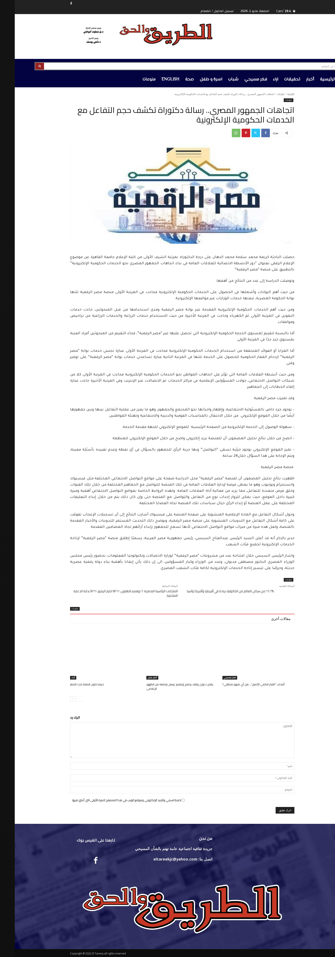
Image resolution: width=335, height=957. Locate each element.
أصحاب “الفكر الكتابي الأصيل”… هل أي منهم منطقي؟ (238, 684)
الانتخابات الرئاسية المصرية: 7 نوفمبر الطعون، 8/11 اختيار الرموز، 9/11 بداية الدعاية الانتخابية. (111, 593)
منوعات (266, 94)
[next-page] (58, 698)
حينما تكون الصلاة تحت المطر (72, 684)
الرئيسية (276, 94)
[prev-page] (65, 698)
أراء (58, 678)
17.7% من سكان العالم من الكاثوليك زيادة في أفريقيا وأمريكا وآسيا (215, 591)
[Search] (25, 66)
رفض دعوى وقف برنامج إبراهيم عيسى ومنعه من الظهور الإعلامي (164, 686)
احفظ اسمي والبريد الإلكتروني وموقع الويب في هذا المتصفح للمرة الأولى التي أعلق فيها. (111, 799)
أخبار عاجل (137, 678)
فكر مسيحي (215, 678)
